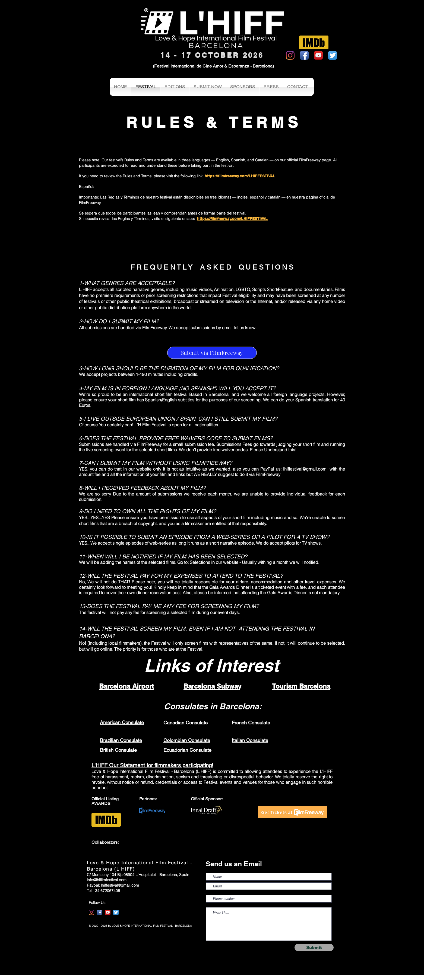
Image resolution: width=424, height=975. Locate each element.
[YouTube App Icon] (318, 55)
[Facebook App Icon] (304, 55)
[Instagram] (290, 55)
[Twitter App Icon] (332, 55)
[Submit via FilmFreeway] (212, 353)
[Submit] (314, 947)
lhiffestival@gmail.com (304, 469)
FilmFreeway (268, 474)
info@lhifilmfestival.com (106, 879)
